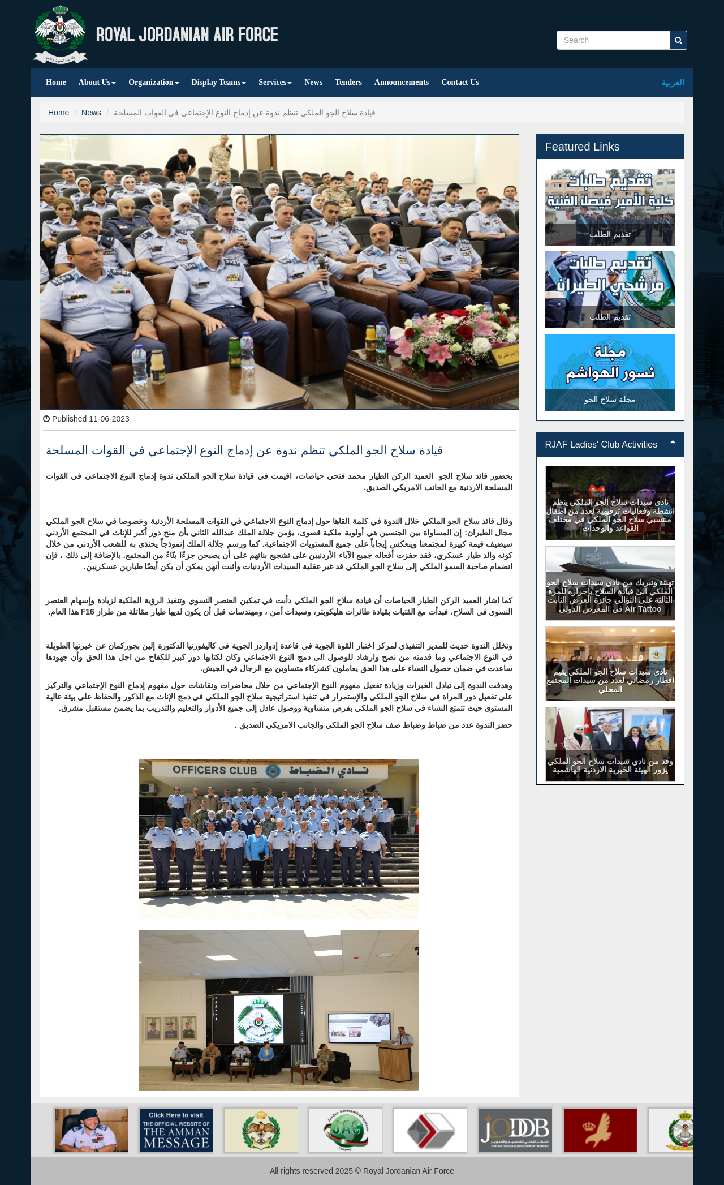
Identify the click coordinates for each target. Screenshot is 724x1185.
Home (56, 82)
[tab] (610, 445)
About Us (97, 82)
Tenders (348, 82)
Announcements (401, 82)
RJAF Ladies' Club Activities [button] (610, 444)
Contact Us (460, 82)
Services (275, 82)
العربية (672, 82)
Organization (153, 82)
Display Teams (219, 82)
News (313, 82)
